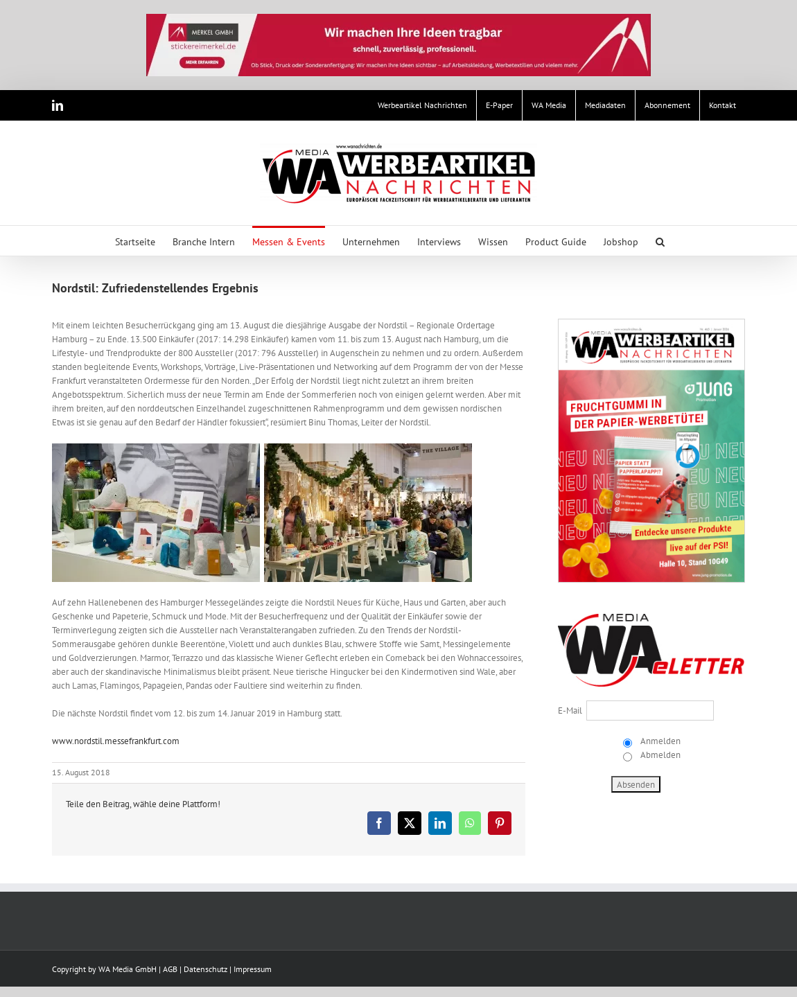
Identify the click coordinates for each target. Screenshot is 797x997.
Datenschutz (205, 969)
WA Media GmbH (127, 969)
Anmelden (659, 741)
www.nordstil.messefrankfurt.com (115, 741)
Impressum (253, 969)
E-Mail (570, 710)
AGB (170, 969)
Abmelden (659, 755)
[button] (660, 241)
